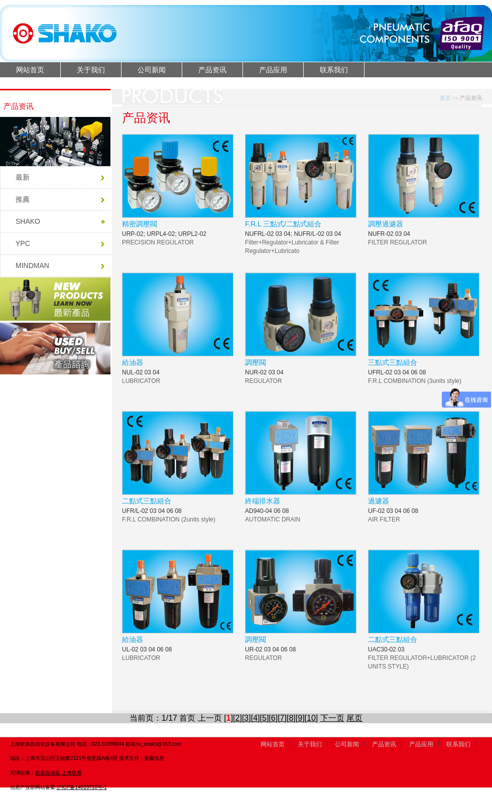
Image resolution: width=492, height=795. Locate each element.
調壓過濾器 (385, 224)
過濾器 (378, 501)
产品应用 (273, 70)
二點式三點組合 (146, 501)
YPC (23, 243)
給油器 (132, 362)
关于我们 (91, 70)
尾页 (354, 718)
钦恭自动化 (47, 772)
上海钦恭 (72, 772)
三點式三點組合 (392, 362)
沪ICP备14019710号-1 (82, 787)
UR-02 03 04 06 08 (270, 649)
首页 (445, 98)
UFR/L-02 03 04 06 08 (152, 510)
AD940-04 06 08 (267, 510)
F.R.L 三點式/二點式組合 (283, 224)
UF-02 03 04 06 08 (393, 510)
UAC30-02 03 (386, 649)
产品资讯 (212, 70)
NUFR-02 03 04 (389, 233)
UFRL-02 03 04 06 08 (397, 372)
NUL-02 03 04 (141, 372)
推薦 (23, 199)
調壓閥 (255, 362)
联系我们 (334, 70)
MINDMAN (32, 265)
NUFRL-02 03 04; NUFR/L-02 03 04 (293, 233)
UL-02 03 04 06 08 (147, 649)
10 (311, 718)
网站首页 (30, 70)
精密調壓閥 (139, 224)
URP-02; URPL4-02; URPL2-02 (164, 233)
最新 (23, 177)
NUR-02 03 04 (264, 372)
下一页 (332, 718)
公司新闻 (152, 70)
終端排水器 (262, 501)
